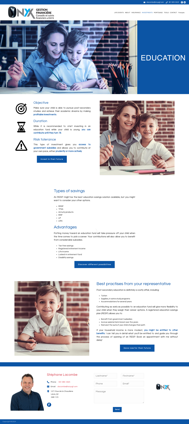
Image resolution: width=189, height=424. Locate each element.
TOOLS (166, 12)
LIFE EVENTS (119, 12)
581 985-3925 (174, 2)
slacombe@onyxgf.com (155, 2)
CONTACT (173, 12)
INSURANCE (136, 12)
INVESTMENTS (147, 12)
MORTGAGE (158, 12)
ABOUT (127, 12)
